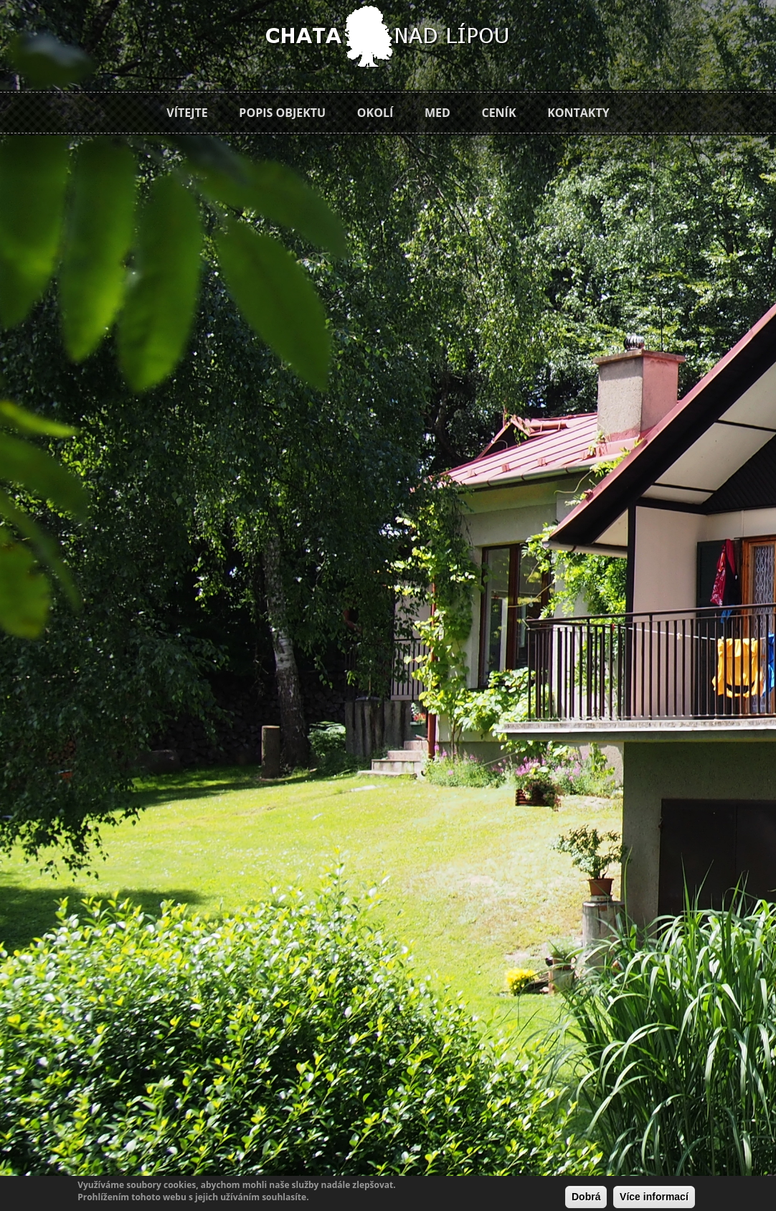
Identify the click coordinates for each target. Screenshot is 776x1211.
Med (437, 113)
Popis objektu (282, 113)
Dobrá (586, 1196)
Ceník (498, 113)
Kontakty (578, 113)
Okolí (375, 113)
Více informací (654, 1196)
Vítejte (186, 113)
